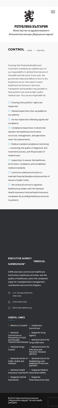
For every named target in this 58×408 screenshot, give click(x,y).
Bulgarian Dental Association (17, 378)
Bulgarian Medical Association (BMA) (38, 371)
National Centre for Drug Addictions (39, 341)
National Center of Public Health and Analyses (18, 361)
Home (29, 50)
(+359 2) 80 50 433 (19, 302)
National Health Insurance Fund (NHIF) (18, 371)
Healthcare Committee (35, 327)
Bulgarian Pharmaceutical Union (39, 378)
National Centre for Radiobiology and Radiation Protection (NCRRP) (39, 362)
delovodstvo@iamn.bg (21, 307)
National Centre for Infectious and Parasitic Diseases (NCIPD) (39, 351)
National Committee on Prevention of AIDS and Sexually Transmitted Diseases (18, 337)
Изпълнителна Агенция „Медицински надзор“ (23, 399)
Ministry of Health (18, 325)
